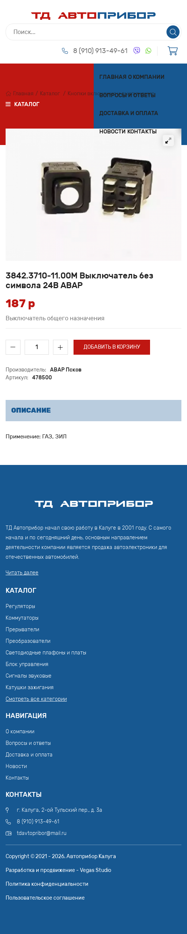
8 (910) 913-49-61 (100, 51)
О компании (146, 77)
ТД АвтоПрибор (93, 500)
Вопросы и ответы (127, 95)
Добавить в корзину (112, 347)
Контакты (142, 131)
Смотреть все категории (36, 699)
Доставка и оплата (128, 113)
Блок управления (27, 664)
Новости (112, 131)
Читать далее (22, 573)
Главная (113, 77)
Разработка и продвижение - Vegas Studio (58, 870)
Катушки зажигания (30, 687)
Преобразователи (28, 641)
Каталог (50, 93)
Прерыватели (22, 629)
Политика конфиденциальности (47, 884)
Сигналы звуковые (29, 676)
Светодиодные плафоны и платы (46, 653)
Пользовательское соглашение (45, 898)
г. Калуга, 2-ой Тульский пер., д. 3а (59, 810)
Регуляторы (20, 606)
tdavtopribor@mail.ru (41, 833)
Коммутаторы (22, 618)
